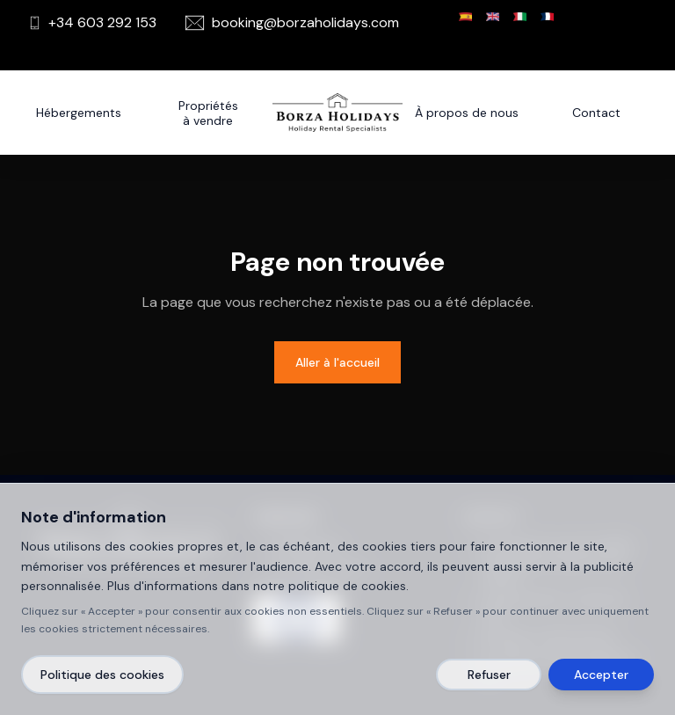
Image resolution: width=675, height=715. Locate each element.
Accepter (601, 674)
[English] (492, 16)
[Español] (465, 16)
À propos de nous (467, 112)
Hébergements (78, 112)
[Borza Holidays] (337, 112)
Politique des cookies (102, 674)
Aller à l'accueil (337, 362)
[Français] (547, 16)
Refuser (489, 674)
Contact (596, 112)
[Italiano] (519, 16)
